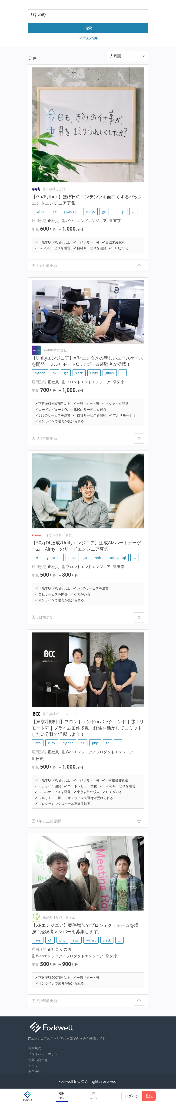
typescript (53, 557)
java (38, 743)
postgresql (118, 557)
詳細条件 (88, 38)
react (72, 557)
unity (94, 373)
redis (98, 557)
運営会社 (34, 1071)
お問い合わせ (38, 1060)
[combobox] (88, 14)
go (107, 743)
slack (79, 373)
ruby (51, 743)
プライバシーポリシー (44, 1054)
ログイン (131, 1096)
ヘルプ (33, 1065)
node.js (118, 211)
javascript (71, 211)
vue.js (90, 211)
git (104, 211)
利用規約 (34, 1048)
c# (54, 211)
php (95, 743)
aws (76, 940)
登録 (149, 1096)
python (40, 211)
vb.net (91, 940)
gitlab (109, 373)
